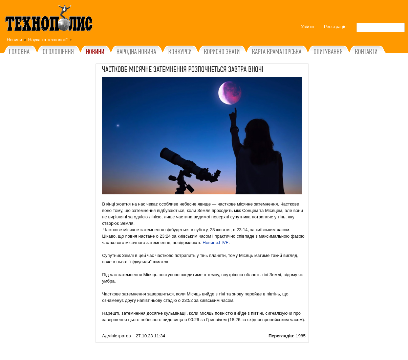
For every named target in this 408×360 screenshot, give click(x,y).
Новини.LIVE (215, 242)
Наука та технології (47, 39)
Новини (14, 39)
